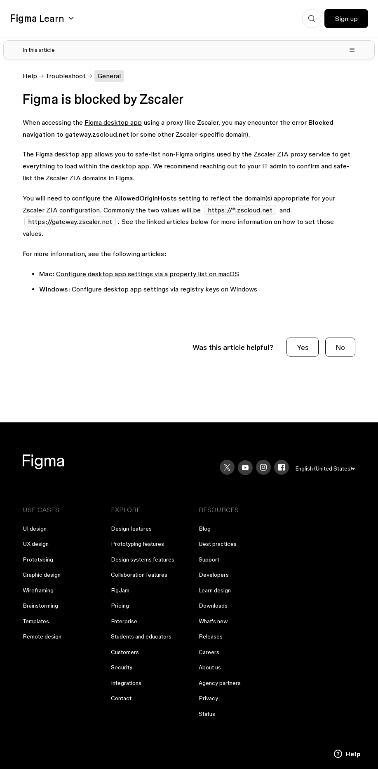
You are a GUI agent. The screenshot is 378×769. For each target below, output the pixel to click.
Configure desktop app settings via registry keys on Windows (164, 289)
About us (210, 667)
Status (207, 714)
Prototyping (38, 559)
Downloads (213, 605)
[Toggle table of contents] (189, 50)
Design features (131, 528)
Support (209, 559)
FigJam (120, 590)
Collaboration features (139, 574)
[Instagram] (263, 467)
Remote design (42, 636)
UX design (36, 544)
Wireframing (38, 590)
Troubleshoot (66, 75)
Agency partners (220, 683)
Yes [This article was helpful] (302, 347)
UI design (35, 528)
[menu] (325, 469)
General (109, 75)
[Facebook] (281, 467)
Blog (205, 528)
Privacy (208, 698)
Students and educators (141, 636)
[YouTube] (245, 467)
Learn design (215, 590)
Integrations (126, 683)
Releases (211, 636)
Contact (121, 698)
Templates (36, 621)
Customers (125, 652)
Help (30, 75)
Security (121, 667)
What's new (213, 621)
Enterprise (124, 621)
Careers (209, 652)
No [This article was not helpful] (340, 347)
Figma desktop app (113, 122)
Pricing (120, 605)
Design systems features (142, 559)
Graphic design (42, 574)
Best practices (218, 544)
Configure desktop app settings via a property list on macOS (147, 273)
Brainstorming (40, 605)
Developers (214, 574)
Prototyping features (137, 544)
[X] (227, 467)
